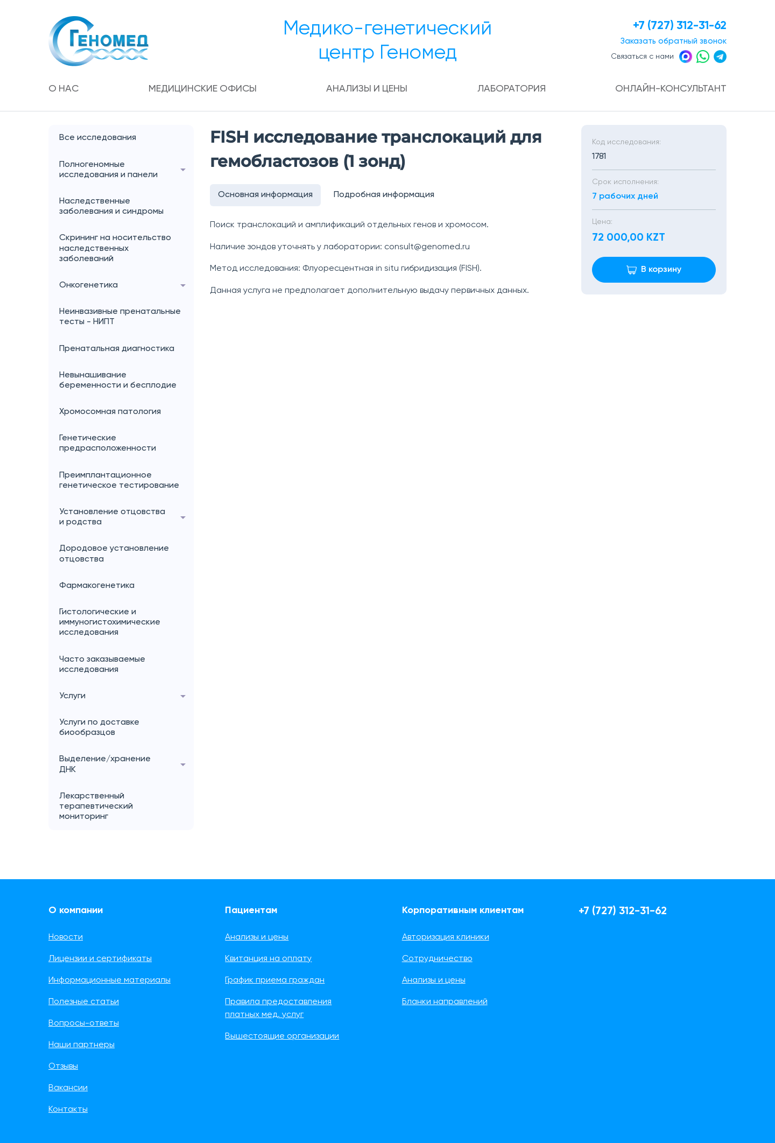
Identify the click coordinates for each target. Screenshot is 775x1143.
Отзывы (63, 1066)
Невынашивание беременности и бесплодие (118, 380)
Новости (65, 937)
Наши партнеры (81, 1045)
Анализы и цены (368, 89)
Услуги (126, 696)
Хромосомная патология (110, 412)
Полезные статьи (83, 1002)
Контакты (68, 1109)
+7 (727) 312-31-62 (679, 26)
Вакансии (68, 1088)
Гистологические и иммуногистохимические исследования (109, 622)
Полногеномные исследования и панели (126, 170)
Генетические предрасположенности (107, 443)
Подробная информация (384, 195)
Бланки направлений (445, 1002)
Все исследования (97, 138)
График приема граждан (275, 980)
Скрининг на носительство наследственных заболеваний (115, 248)
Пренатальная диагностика (116, 349)
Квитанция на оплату (268, 959)
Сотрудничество (437, 959)
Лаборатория (512, 89)
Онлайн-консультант (671, 89)
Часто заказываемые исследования (102, 664)
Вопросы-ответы (83, 1023)
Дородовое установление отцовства (114, 554)
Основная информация (265, 195)
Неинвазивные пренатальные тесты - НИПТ (120, 316)
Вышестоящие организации (282, 1036)
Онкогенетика (126, 285)
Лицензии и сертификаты (100, 959)
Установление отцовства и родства (126, 517)
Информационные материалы (109, 980)
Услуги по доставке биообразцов (99, 727)
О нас (64, 89)
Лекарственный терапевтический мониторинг (96, 806)
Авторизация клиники (445, 937)
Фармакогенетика (97, 585)
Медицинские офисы (203, 89)
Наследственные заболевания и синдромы (111, 206)
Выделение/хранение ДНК (126, 765)
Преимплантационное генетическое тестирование (119, 480)
